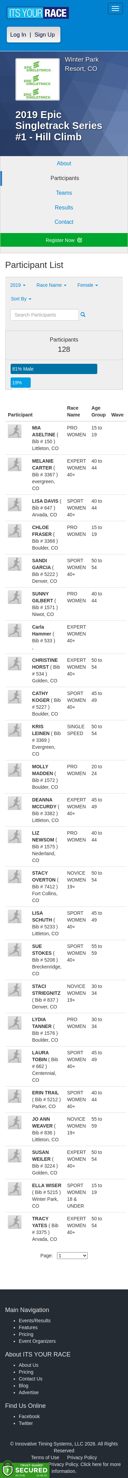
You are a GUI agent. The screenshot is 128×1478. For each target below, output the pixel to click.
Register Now (64, 240)
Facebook (29, 1416)
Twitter (26, 1423)
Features (28, 1327)
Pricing (26, 1334)
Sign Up (44, 34)
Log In (18, 34)
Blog (23, 1385)
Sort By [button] (21, 298)
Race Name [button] (52, 285)
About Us (29, 1365)
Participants (65, 178)
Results (64, 207)
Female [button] (87, 285)
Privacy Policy (82, 1457)
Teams (64, 193)
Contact (64, 222)
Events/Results (35, 1320)
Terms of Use (45, 1457)
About (64, 163)
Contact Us (30, 1378)
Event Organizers (37, 1341)
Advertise (29, 1392)
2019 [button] (18, 285)
